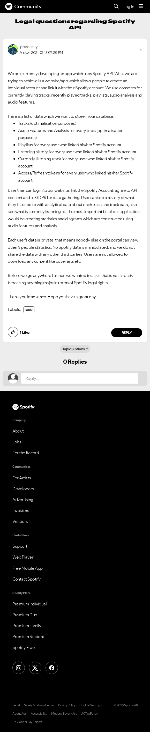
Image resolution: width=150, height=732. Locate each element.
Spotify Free (23, 647)
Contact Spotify (26, 579)
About (18, 431)
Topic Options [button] (73, 349)
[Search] (116, 7)
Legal (16, 705)
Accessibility (39, 714)
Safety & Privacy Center (39, 705)
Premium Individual (29, 604)
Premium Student (28, 636)
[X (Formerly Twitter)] (35, 668)
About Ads (19, 714)
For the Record (25, 453)
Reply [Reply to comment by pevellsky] (127, 332)
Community (23, 6)
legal (29, 310)
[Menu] (141, 6)
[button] (141, 49)
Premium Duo (24, 615)
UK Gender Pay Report (27, 722)
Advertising (22, 499)
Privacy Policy (66, 705)
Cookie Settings (90, 705)
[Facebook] (52, 668)
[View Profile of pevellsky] (29, 46)
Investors (20, 510)
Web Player (22, 557)
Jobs (16, 442)
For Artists (21, 478)
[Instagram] (18, 668)
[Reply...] (79, 378)
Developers (23, 489)
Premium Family (26, 625)
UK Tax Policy (89, 714)
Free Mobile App (27, 568)
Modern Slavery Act (64, 714)
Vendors (20, 521)
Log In (128, 6)
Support (19, 546)
